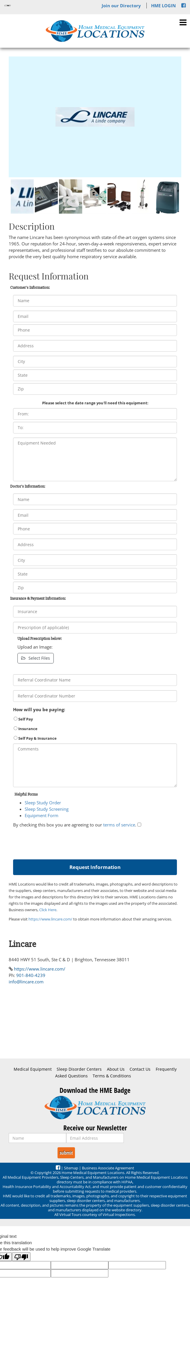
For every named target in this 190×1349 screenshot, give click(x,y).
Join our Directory (121, 5)
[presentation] (57, 842)
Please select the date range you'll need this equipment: (95, 403)
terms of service (119, 825)
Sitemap (71, 1168)
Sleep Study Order (43, 802)
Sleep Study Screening (47, 809)
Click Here (47, 909)
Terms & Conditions (112, 1076)
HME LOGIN (163, 5)
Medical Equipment (33, 1069)
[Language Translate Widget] (7, 5)
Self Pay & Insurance (35, 738)
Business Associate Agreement (108, 1168)
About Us (116, 1069)
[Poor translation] (21, 1256)
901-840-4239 (30, 975)
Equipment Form (41, 815)
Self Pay (23, 719)
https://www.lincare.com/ (50, 919)
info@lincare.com (26, 982)
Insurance (25, 728)
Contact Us (140, 1069)
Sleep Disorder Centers (79, 1069)
